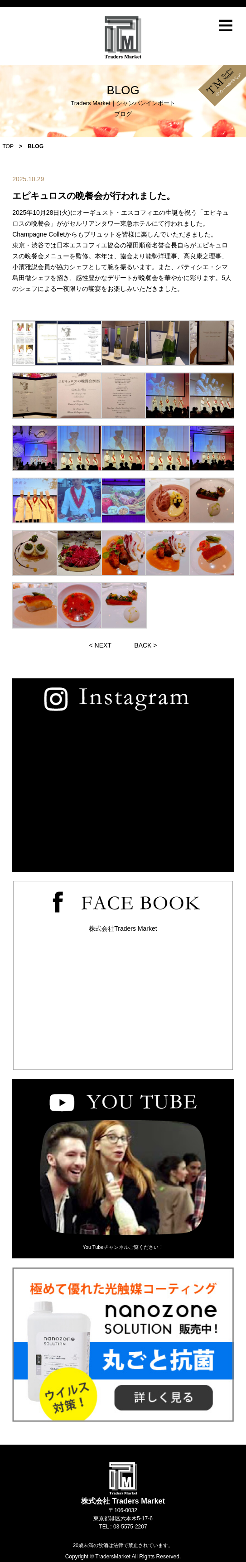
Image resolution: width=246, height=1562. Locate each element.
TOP (7, 146)
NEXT (103, 645)
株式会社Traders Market (123, 928)
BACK (142, 645)
